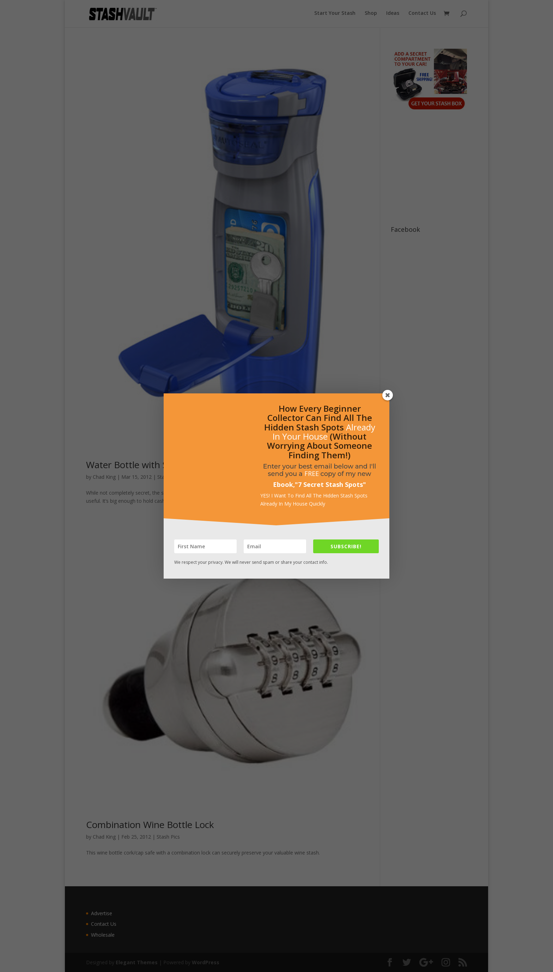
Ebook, (284, 484)
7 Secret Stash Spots (330, 484)
